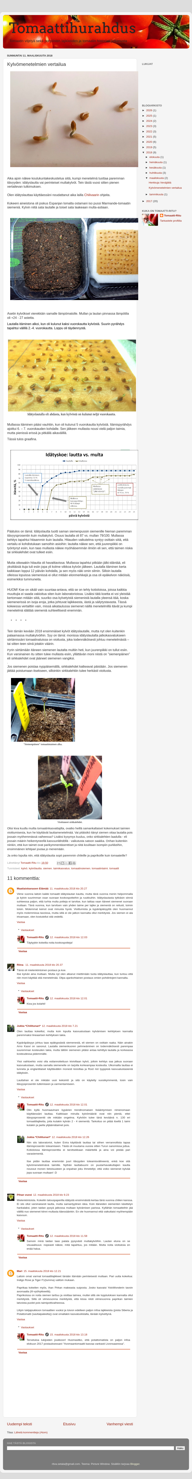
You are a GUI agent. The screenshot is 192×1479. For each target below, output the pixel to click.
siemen (47, 868)
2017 (149, 201)
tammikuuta (156, 194)
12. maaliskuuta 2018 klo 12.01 (68, 998)
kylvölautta (35, 868)
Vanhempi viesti (120, 1424)
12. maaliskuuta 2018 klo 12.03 (68, 937)
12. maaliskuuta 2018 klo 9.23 (51, 1194)
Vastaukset (27, 930)
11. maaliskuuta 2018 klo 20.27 (68, 888)
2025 (149, 115)
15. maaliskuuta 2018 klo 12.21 (42, 1271)
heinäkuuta (156, 162)
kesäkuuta (155, 167)
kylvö (24, 868)
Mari (19, 1271)
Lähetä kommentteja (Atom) (31, 1432)
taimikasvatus (61, 868)
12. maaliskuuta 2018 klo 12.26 (70, 1137)
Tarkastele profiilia (171, 220)
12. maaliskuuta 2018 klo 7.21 (60, 1025)
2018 (149, 152)
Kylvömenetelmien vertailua (165, 187)
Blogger (134, 1463)
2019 (149, 147)
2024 (149, 120)
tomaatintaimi (100, 868)
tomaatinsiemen (80, 868)
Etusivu (69, 1424)
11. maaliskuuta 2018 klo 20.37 (44, 964)
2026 (149, 110)
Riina (20, 964)
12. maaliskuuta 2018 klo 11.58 (68, 1235)
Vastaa (21, 922)
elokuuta (154, 157)
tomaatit (114, 868)
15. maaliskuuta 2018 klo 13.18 (68, 1334)
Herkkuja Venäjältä (160, 182)
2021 (149, 136)
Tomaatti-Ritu (35, 937)
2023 (149, 126)
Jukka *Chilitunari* (29, 1025)
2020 (149, 141)
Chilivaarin (91, 195)
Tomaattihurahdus (72, 28)
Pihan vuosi (24, 1194)
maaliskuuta (157, 177)
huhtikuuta (156, 172)
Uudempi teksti (19, 1424)
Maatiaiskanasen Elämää (32, 888)
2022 (149, 131)
